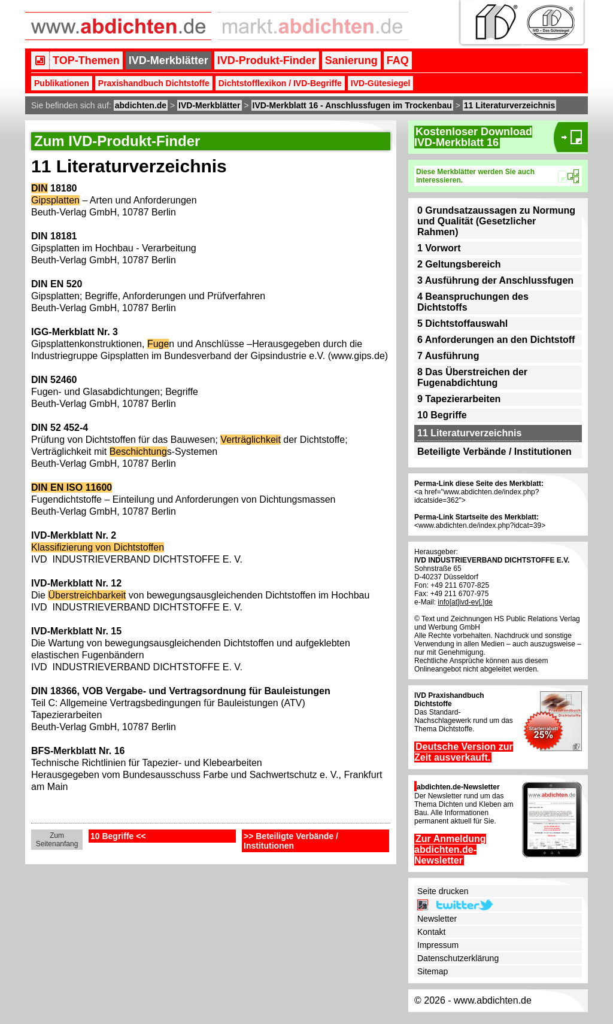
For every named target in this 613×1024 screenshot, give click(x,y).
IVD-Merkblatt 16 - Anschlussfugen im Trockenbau (352, 105)
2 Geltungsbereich (459, 264)
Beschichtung (138, 451)
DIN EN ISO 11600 (71, 487)
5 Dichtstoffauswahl (462, 323)
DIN (39, 188)
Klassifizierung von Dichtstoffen (97, 547)
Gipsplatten (55, 200)
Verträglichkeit (250, 439)
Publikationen (61, 83)
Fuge (158, 344)
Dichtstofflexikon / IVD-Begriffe (280, 83)
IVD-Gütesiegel (381, 83)
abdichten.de (140, 105)
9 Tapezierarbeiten (458, 399)
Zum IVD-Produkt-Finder (117, 141)
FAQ (398, 60)
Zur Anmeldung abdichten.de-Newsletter (450, 849)
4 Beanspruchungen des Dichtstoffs (473, 301)
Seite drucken (443, 891)
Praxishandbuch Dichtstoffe (154, 83)
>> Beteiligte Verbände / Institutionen (291, 840)
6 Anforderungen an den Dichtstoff (496, 340)
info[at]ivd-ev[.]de (465, 602)
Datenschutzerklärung (458, 958)
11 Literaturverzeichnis (510, 105)
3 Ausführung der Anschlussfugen (495, 280)
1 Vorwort (439, 248)
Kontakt (431, 932)
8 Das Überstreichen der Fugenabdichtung (472, 377)
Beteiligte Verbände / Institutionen (494, 451)
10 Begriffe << (118, 836)
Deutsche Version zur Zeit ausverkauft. (463, 752)
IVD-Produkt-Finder (266, 60)
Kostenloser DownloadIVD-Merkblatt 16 (473, 137)
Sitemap (432, 971)
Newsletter (437, 918)
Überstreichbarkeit (87, 595)
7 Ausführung (448, 356)
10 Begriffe (442, 415)
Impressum (438, 945)
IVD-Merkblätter (168, 60)
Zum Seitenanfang (57, 839)
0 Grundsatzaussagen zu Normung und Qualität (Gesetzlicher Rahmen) (496, 221)
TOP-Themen (86, 60)
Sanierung (351, 60)
